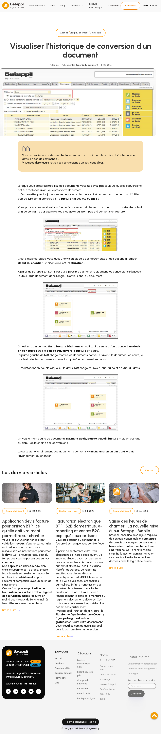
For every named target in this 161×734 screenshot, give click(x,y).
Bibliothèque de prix (85, 684)
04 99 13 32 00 (149, 5)
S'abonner (130, 5)
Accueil (64, 38)
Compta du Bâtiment (83, 692)
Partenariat (83, 699)
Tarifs (53, 5)
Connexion (113, 5)
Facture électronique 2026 (83, 674)
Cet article (95, 38)
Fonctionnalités (37, 5)
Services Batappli (63, 678)
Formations (60, 683)
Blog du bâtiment (79, 38)
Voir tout (149, 470)
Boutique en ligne (86, 708)
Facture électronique (96, 5)
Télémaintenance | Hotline (80, 727)
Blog (62, 5)
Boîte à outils (83, 704)
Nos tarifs (59, 669)
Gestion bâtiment (15, 516)
